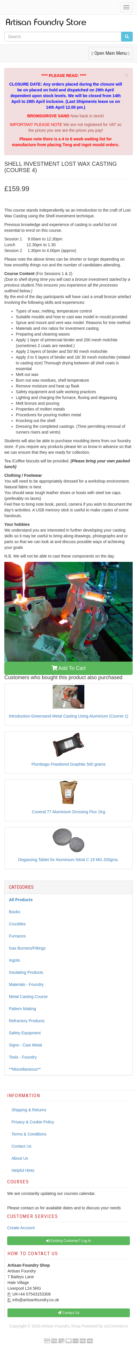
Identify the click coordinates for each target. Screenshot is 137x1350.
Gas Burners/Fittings (27, 948)
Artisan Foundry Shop (60, 1326)
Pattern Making (22, 1008)
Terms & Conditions (29, 1134)
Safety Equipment (25, 1033)
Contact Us (21, 1146)
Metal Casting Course (28, 996)
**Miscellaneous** (25, 1069)
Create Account (21, 1227)
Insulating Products (26, 972)
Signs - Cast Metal (25, 1045)
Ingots (14, 960)
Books (14, 912)
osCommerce (116, 1326)
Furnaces (17, 936)
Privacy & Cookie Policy (33, 1122)
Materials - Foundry (26, 984)
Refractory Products (27, 1020)
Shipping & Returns (29, 1110)
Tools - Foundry (23, 1057)
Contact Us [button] (68, 1313)
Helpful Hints (23, 1170)
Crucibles (17, 924)
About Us (20, 1158)
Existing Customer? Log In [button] (68, 1241)
